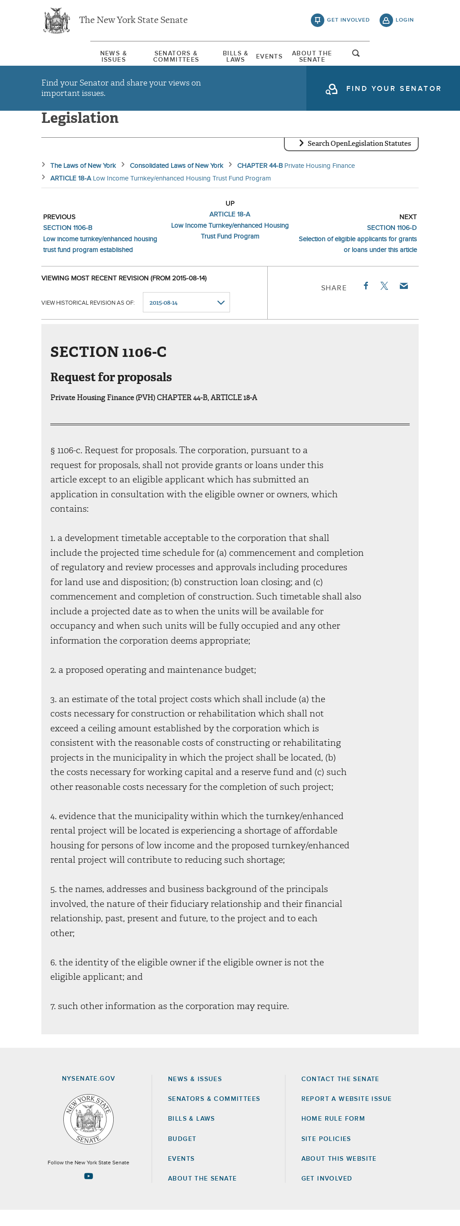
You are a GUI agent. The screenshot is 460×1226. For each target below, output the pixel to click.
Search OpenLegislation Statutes (359, 159)
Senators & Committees (154, 58)
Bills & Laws (236, 58)
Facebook (365, 302)
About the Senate (202, 1194)
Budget (182, 1155)
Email (403, 302)
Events (286, 58)
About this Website (339, 1175)
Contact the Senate (340, 1095)
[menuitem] (68, 57)
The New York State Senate (133, 22)
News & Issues (68, 58)
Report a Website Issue (346, 1115)
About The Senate (346, 58)
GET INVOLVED (327, 1194)
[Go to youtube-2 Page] (88, 1192)
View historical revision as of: (88, 318)
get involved (348, 22)
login (405, 22)
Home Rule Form (333, 1135)
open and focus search (405, 60)
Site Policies (326, 1155)
